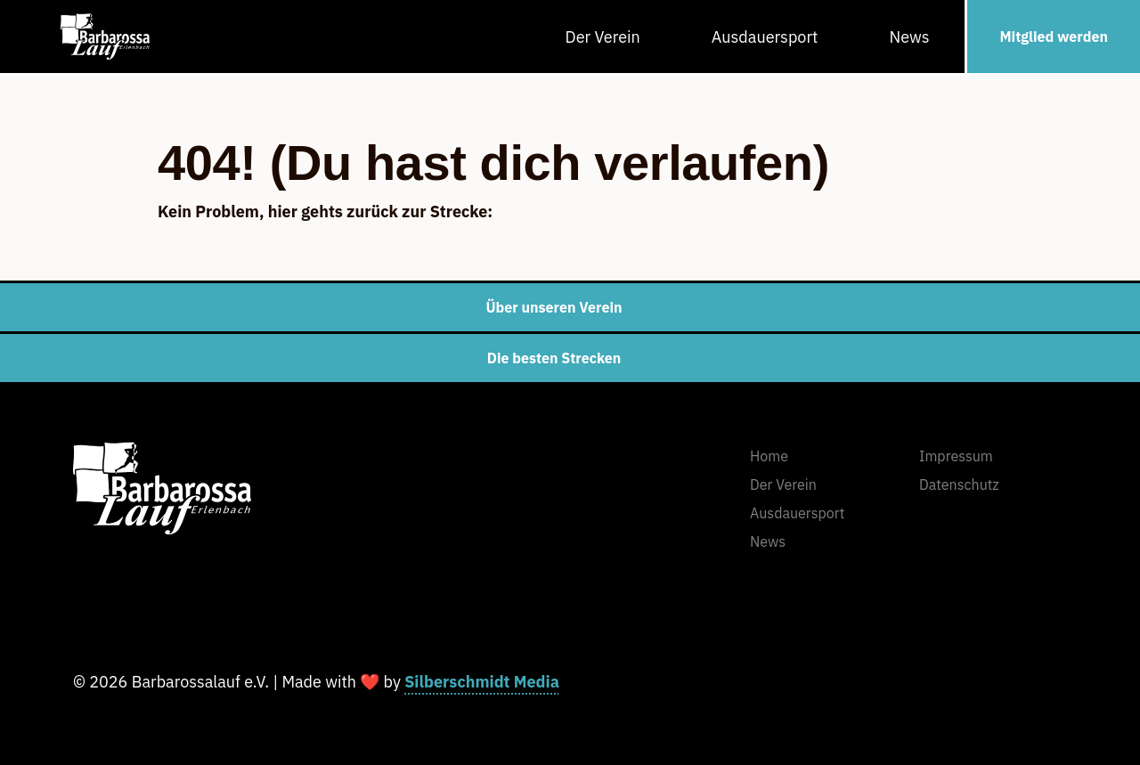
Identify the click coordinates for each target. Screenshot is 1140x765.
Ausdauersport (765, 37)
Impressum (956, 456)
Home (769, 456)
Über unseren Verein (569, 307)
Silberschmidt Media (481, 681)
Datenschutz (959, 484)
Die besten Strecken (570, 358)
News (909, 37)
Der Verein (603, 37)
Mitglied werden (1053, 36)
